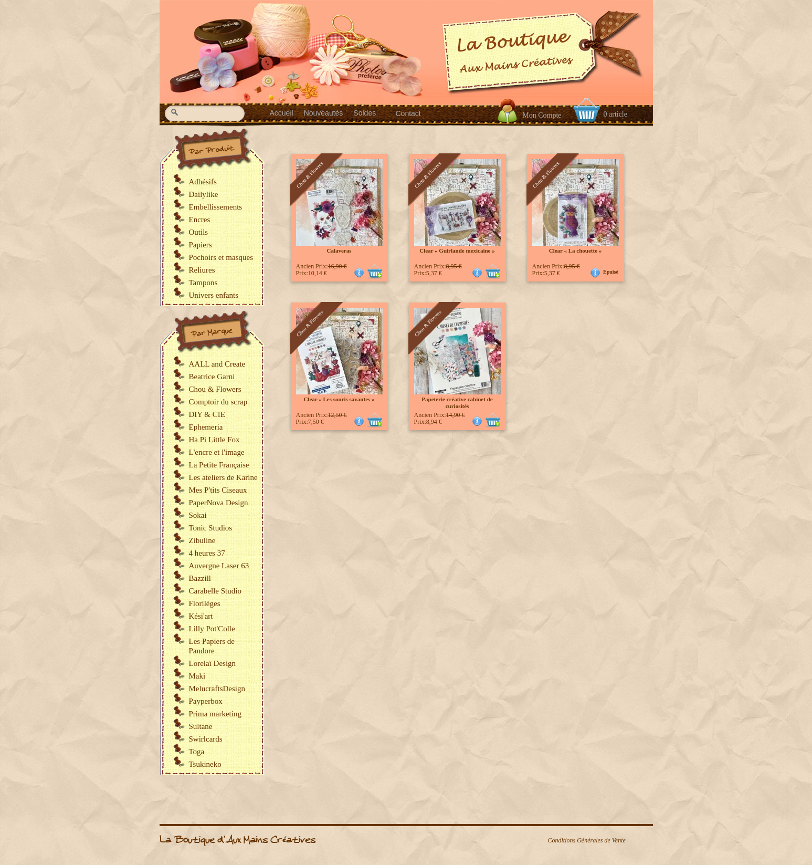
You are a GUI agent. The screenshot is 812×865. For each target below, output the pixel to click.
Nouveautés (323, 113)
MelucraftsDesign (217, 688)
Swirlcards (206, 739)
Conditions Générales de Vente (587, 840)
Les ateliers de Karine (223, 477)
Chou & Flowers (215, 389)
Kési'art (201, 616)
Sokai (198, 515)
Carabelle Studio (215, 591)
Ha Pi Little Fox (214, 439)
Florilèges (204, 603)
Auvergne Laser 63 (219, 565)
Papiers (200, 245)
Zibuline (202, 540)
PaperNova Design (218, 502)
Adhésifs (203, 182)
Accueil (281, 113)
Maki (197, 676)
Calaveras (338, 250)
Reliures (202, 270)
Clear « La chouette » (575, 250)
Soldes (364, 113)
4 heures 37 (207, 553)
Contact (408, 113)
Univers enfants (214, 295)
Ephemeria (206, 427)
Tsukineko (205, 764)
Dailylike (203, 194)
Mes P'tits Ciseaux (218, 490)
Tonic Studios (211, 528)
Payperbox (206, 701)
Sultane (201, 726)
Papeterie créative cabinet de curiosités (456, 402)
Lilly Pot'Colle (212, 628)
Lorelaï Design (212, 663)
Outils (198, 232)
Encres (199, 219)
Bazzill (200, 578)
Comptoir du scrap (218, 402)
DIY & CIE (207, 414)
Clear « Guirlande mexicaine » (456, 250)
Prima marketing (215, 714)
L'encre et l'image (217, 452)
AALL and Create (217, 364)
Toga (197, 751)
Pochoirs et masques (221, 257)
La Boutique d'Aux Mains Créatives (237, 840)
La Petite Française (219, 465)
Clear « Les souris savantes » (338, 399)
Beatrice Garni (212, 376)
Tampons (203, 282)
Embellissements (215, 207)
